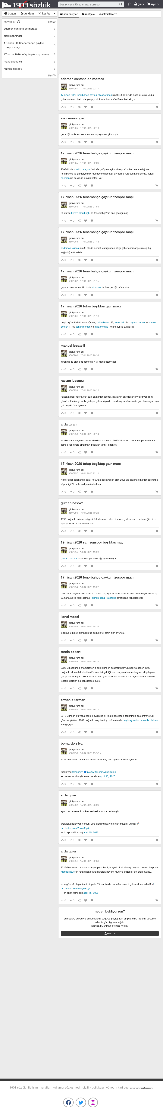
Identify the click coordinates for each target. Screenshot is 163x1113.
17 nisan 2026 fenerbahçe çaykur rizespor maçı (86, 94)
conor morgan (83, 326)
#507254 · (84, 587)
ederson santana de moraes (82, 79)
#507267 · (84, 88)
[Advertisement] (109, 46)
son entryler (69, 13)
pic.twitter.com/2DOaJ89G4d (75, 827)
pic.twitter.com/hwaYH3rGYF (75, 888)
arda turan (69, 424)
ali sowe (96, 287)
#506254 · (84, 709)
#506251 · (84, 860)
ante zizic (120, 322)
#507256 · (84, 512)
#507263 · (84, 241)
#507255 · (84, 551)
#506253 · (85, 753)
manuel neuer (68, 871)
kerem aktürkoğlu (80, 212)
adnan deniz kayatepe (104, 597)
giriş (139, 4)
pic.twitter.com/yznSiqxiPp (101, 771)
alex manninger (72, 118)
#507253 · (84, 626)
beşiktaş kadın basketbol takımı (140, 720)
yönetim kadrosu (117, 1087)
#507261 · (84, 315)
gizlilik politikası (93, 1087)
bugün (10, 13)
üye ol (153, 4)
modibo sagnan (82, 169)
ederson (65, 177)
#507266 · (84, 127)
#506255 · (84, 661)
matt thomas (101, 326)
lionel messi (70, 617)
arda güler (68, 795)
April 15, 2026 (90, 832)
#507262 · (84, 280)
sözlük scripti (146, 1088)
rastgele (88, 13)
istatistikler (108, 13)
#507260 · (84, 355)
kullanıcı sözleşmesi (66, 1087)
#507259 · (84, 390)
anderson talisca (70, 247)
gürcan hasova (72, 503)
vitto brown (104, 322)
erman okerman (73, 700)
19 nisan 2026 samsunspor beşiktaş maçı (92, 542)
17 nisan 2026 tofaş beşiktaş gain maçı (91, 306)
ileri (52, 21)
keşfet (44, 13)
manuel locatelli (73, 346)
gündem (27, 13)
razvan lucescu (72, 381)
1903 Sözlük (26, 4)
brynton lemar (137, 322)
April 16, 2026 (107, 776)
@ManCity (77, 771)
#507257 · (84, 473)
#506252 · (84, 804)
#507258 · (84, 433)
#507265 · (85, 162)
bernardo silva (72, 743)
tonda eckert (70, 652)
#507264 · (84, 206)
